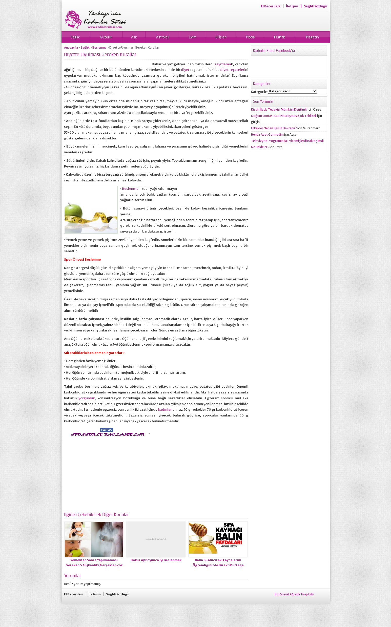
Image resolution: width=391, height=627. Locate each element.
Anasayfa (71, 47)
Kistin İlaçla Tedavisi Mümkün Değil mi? (279, 109)
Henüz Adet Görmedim (267, 134)
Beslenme (99, 47)
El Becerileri (270, 6)
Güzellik (106, 37)
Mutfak (279, 37)
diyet (185, 70)
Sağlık (75, 37)
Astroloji (162, 37)
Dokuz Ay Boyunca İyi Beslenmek (156, 560)
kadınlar (165, 409)
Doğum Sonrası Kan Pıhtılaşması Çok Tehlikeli (284, 116)
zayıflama (223, 64)
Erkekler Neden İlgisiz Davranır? (274, 128)
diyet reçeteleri (232, 70)
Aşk (134, 37)
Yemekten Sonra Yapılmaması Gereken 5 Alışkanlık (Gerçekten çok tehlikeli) (94, 565)
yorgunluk (86, 398)
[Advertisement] (106, 472)
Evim (192, 37)
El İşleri (221, 37)
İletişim (292, 6)
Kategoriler (259, 92)
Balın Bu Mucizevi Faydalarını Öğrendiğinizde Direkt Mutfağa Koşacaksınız (218, 565)
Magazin (312, 37)
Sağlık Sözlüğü (315, 6)
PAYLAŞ (106, 430)
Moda (250, 37)
